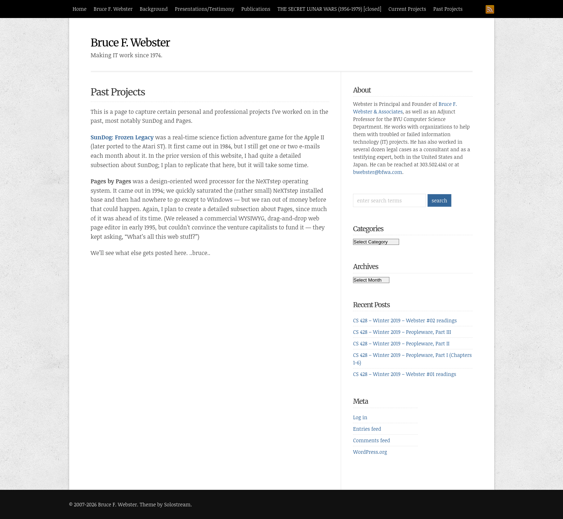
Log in (360, 417)
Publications (255, 8)
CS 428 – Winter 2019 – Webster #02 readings (405, 320)
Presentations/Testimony (204, 8)
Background (154, 8)
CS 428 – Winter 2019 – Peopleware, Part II (401, 343)
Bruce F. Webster (113, 8)
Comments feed (371, 440)
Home (80, 8)
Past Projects (448, 8)
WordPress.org (370, 451)
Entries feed (367, 428)
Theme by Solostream (165, 504)
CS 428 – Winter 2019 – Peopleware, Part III (402, 331)
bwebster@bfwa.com (377, 172)
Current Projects (407, 8)
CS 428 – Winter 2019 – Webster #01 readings (404, 374)
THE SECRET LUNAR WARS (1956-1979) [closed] (329, 8)
